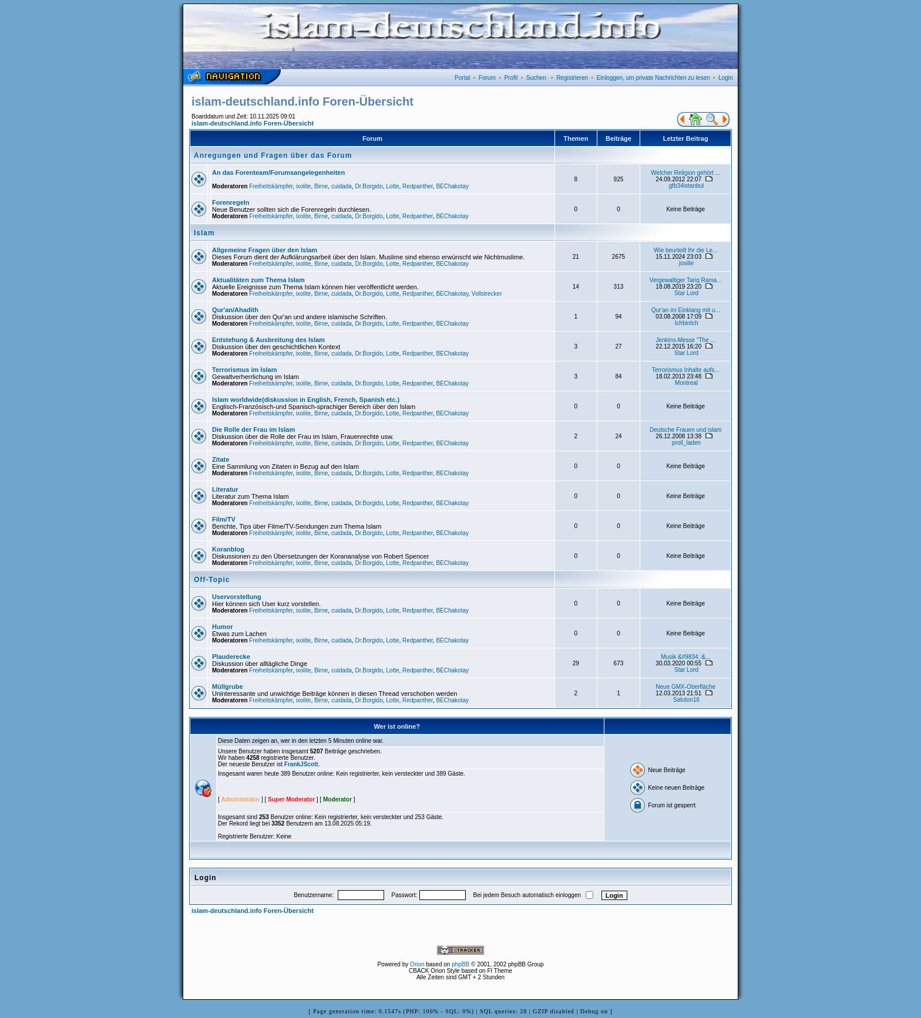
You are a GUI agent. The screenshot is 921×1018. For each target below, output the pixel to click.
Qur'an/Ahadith (235, 309)
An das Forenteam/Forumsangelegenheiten (278, 172)
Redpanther (417, 186)
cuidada (341, 186)
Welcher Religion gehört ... (685, 173)
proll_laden (686, 442)
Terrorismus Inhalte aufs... (686, 370)
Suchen (536, 78)
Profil (510, 78)
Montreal (686, 383)
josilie (686, 263)
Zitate (220, 459)
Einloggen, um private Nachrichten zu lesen (653, 78)
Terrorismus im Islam (244, 369)
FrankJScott (301, 764)
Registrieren (572, 78)
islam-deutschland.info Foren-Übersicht (252, 123)
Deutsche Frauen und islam (685, 430)
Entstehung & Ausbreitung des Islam (268, 339)
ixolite (303, 186)
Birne (321, 186)
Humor (222, 626)
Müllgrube (227, 686)
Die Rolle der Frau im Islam (253, 429)
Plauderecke (231, 656)
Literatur (225, 489)
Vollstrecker (487, 293)
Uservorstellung (236, 596)
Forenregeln (231, 202)
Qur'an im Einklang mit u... (685, 310)
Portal (462, 78)
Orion (417, 964)
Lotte (392, 186)
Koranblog (228, 549)
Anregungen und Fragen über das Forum (273, 155)
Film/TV (224, 519)
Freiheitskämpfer (271, 186)
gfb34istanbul (686, 185)
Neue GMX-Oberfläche (685, 687)
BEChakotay (452, 186)
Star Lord (686, 293)
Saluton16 (686, 699)
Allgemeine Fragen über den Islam (264, 249)
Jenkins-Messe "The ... (685, 340)
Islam (204, 233)
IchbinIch (686, 323)
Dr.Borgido (368, 186)
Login (725, 78)
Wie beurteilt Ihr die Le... (685, 250)
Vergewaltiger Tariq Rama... (686, 280)
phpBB (460, 964)
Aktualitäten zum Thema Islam (258, 279)
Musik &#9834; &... (685, 657)
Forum (487, 78)
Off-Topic (212, 580)
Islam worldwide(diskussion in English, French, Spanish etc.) (305, 399)
